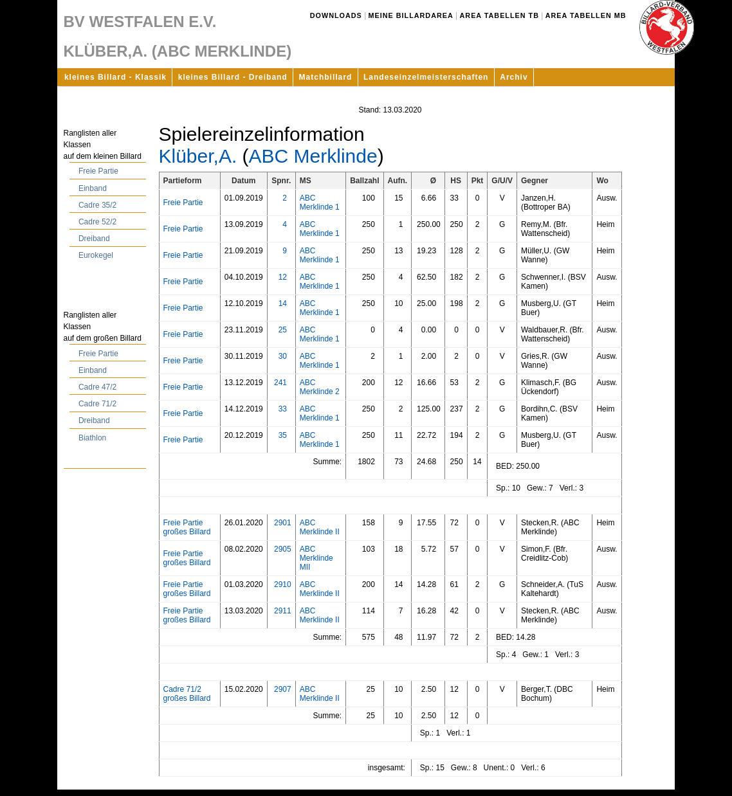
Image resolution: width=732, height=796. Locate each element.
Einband (92, 188)
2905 (282, 549)
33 (283, 408)
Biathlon (92, 437)
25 (283, 329)
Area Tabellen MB (586, 15)
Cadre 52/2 (97, 221)
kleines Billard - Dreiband (233, 77)
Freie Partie (98, 171)
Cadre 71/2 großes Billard (187, 694)
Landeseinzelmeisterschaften (425, 77)
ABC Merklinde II (320, 527)
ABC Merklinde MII (316, 558)
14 (283, 303)
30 (283, 356)
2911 (282, 610)
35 (283, 435)
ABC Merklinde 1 (320, 203)
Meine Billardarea (411, 15)
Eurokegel (95, 255)
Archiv (513, 77)
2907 (282, 689)
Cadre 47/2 (97, 387)
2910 (282, 584)
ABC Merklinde (313, 156)
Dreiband (94, 238)
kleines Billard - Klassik (115, 77)
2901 (282, 522)
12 (283, 277)
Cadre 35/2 (97, 205)
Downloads (336, 15)
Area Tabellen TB (499, 15)
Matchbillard (325, 77)
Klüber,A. (198, 156)
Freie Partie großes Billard (187, 527)
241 (280, 382)
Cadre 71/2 (97, 403)
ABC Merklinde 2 (320, 387)
